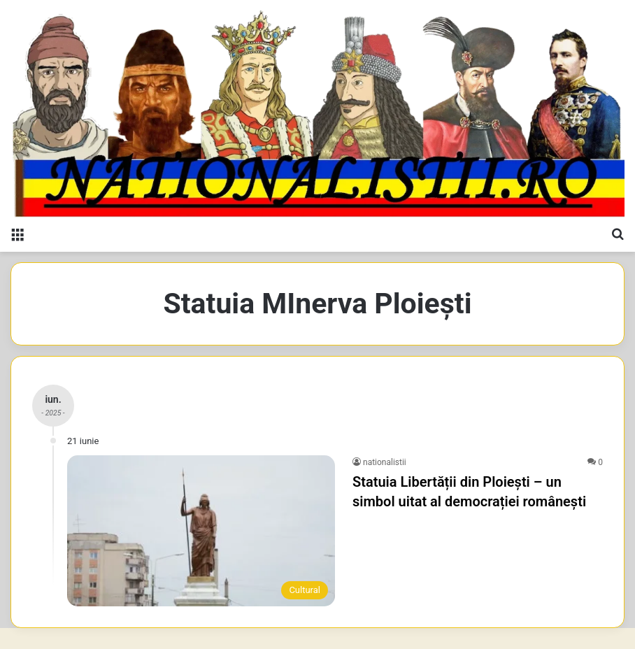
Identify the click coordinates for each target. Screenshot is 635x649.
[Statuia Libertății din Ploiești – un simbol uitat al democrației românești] (201, 530)
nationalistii (384, 462)
